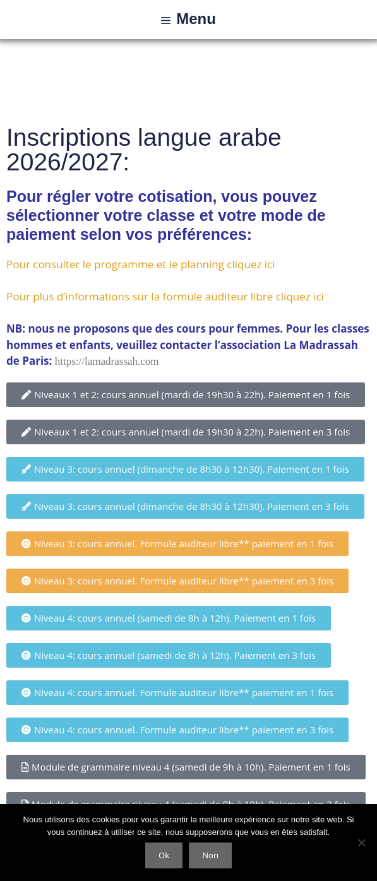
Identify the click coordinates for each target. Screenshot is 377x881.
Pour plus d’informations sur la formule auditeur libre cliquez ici (165, 296)
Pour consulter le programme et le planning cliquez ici (140, 264)
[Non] (361, 842)
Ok (164, 855)
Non (210, 855)
